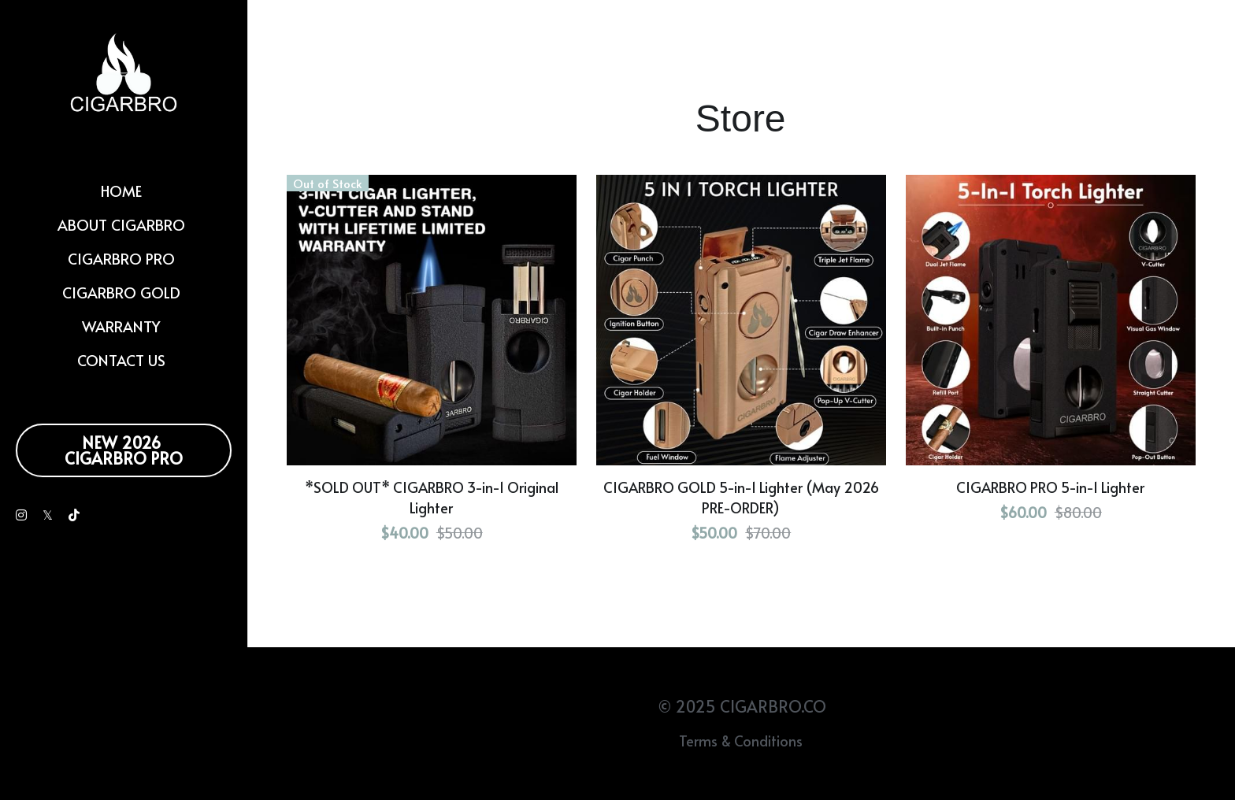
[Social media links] (21, 515)
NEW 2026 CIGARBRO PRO (124, 450)
